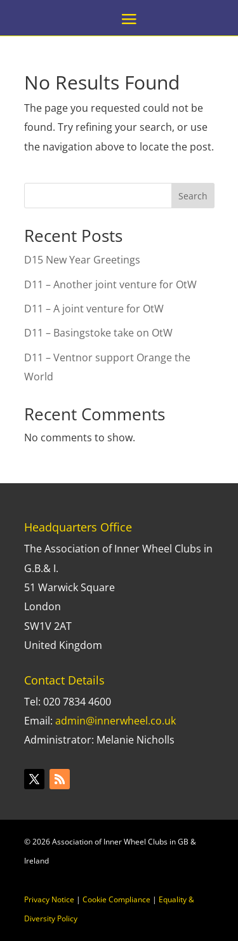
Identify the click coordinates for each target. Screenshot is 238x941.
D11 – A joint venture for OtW (94, 309)
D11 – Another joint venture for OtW (110, 284)
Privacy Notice (49, 899)
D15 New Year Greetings (82, 260)
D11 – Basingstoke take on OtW (98, 333)
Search (193, 196)
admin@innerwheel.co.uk (115, 721)
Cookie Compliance (116, 899)
